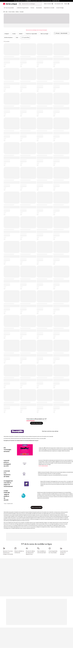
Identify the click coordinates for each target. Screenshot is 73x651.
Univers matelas (11, 11)
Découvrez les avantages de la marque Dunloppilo (36, 30)
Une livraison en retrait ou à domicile (64, 552)
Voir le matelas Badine (43, 465)
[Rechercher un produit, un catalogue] (20, 3)
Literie (6, 11)
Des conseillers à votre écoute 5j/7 (41, 551)
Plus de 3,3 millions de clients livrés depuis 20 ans (30, 552)
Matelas (17, 11)
